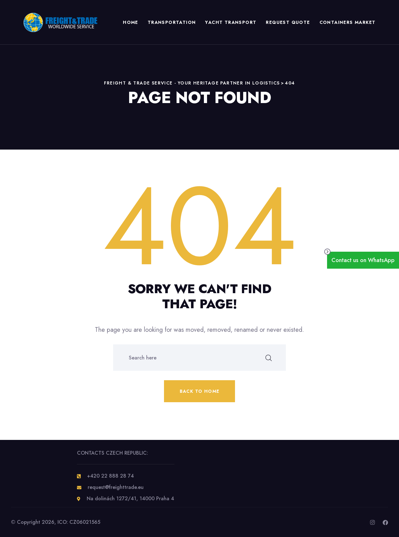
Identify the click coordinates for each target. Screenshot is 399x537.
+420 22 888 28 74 (110, 475)
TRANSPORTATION (171, 22)
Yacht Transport (230, 22)
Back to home (200, 391)
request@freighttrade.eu (116, 487)
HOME (130, 22)
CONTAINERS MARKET (347, 22)
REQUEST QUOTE (288, 22)
